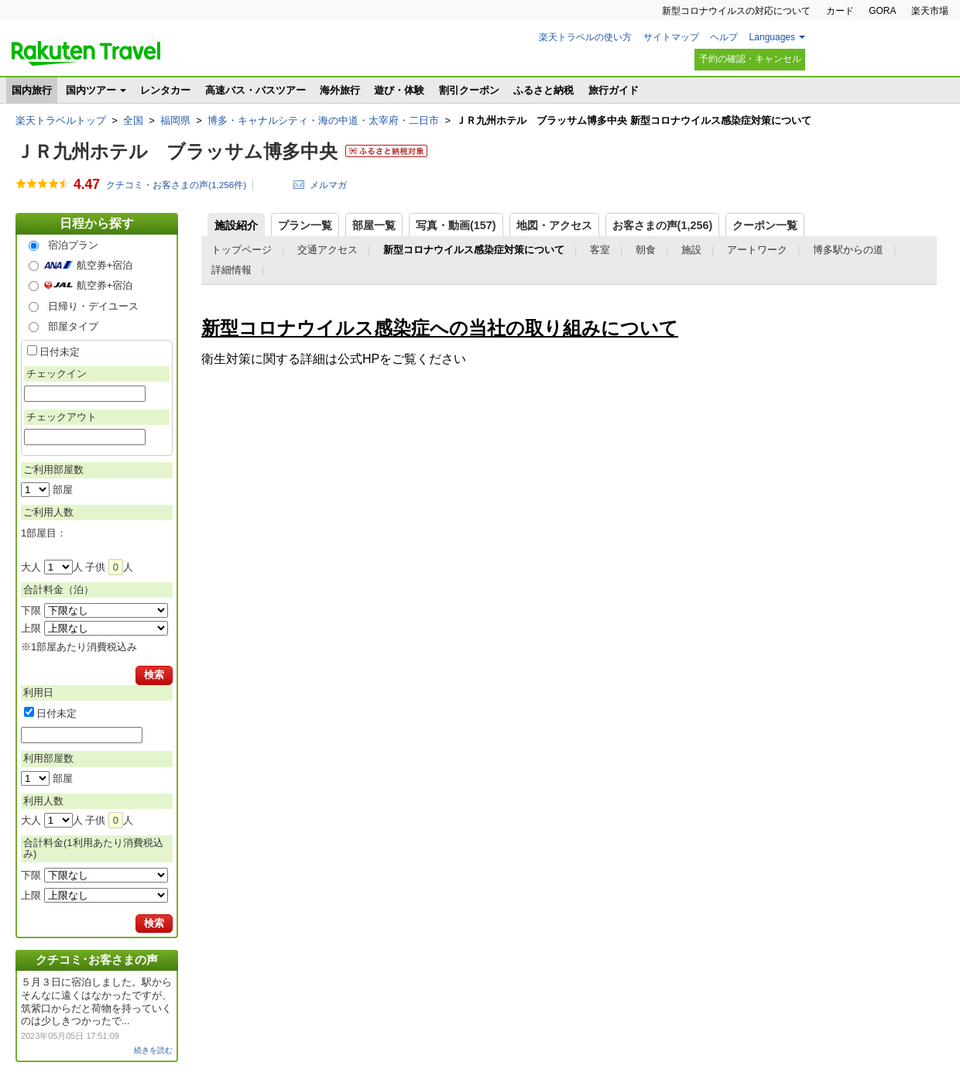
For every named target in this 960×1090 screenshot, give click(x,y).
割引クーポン (469, 90)
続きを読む (153, 1050)
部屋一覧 (374, 225)
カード (840, 10)
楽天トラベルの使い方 (585, 37)
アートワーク (757, 249)
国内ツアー (91, 90)
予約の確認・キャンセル (750, 58)
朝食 (646, 249)
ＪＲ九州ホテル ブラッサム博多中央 (176, 151)
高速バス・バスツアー (255, 90)
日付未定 (59, 352)
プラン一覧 (305, 225)
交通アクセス (327, 249)
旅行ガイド (613, 90)
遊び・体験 (399, 90)
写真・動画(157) (456, 225)
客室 (600, 249)
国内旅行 (32, 90)
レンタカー (165, 90)
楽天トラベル (86, 53)
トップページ (241, 249)
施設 (691, 249)
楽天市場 (929, 10)
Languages (772, 37)
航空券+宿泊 (105, 265)
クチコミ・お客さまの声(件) (176, 185)
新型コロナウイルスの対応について (736, 10)
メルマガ (328, 185)
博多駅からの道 (848, 249)
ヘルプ (724, 37)
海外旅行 (340, 90)
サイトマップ (671, 37)
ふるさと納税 (543, 90)
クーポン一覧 (764, 225)
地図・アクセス (554, 225)
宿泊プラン (73, 245)
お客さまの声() (662, 225)
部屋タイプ (73, 326)
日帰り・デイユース (93, 306)
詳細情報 (231, 270)
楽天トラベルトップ (60, 120)
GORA (882, 10)
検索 (154, 674)
